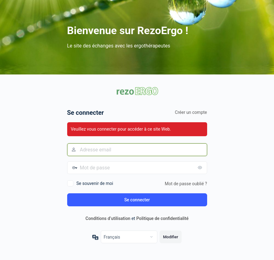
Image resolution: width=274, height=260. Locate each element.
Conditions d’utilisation (108, 218)
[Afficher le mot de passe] (201, 167)
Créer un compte (191, 112)
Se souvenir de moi (95, 183)
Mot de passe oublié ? (186, 183)
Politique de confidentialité (162, 218)
